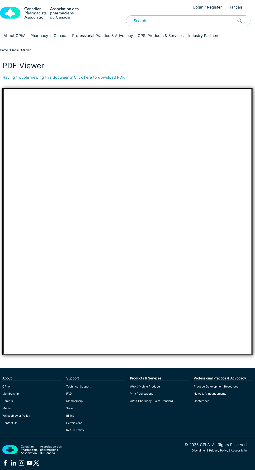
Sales (70, 408)
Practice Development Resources (216, 386)
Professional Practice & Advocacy (102, 35)
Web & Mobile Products (145, 386)
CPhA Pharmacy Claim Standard (151, 401)
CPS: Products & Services (161, 35)
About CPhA (15, 35)
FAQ (69, 393)
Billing (70, 415)
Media (6, 408)
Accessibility (239, 450)
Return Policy (75, 430)
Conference (201, 401)
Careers (7, 401)
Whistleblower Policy (16, 415)
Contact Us (9, 423)
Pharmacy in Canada (48, 35)
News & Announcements (210, 393)
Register (214, 7)
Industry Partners (203, 35)
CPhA (6, 386)
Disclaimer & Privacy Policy (210, 450)
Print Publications (141, 393)
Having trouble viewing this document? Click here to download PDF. (63, 77)
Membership (10, 393)
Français (235, 7)
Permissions (74, 423)
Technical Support (78, 386)
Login (198, 7)
